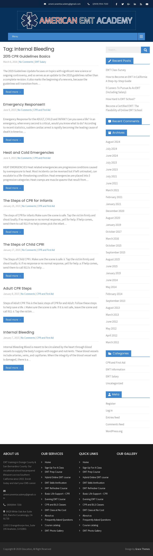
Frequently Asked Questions (59, 519)
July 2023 (111, 162)
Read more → (13, 92)
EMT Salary (40, 61)
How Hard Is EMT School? (120, 99)
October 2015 (113, 245)
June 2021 (112, 183)
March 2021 (112, 190)
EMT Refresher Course (56, 488)
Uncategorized (114, 383)
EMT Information (115, 369)
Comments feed (115, 424)
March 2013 (112, 314)
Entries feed (113, 417)
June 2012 (112, 321)
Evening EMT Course (55, 499)
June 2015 (112, 266)
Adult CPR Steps (17, 288)
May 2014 (111, 287)
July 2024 (111, 148)
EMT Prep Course (53, 471)
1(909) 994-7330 (100, 3)
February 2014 (114, 294)
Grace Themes (142, 549)
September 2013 (115, 301)
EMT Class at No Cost (55, 510)
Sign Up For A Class (54, 467)
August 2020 (113, 218)
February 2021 (114, 197)
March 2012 (112, 342)
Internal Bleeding (18, 332)
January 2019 (113, 225)
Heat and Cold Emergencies (28, 152)
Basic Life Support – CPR (57, 493)
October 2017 (114, 231)
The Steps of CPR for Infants (27, 200)
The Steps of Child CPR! (23, 244)
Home (48, 462)
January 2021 (113, 204)
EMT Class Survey (116, 70)
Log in (109, 410)
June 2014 (112, 280)
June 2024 (112, 155)
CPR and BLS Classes (55, 504)
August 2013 (113, 308)
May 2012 (111, 328)
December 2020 (115, 211)
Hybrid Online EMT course (58, 477)
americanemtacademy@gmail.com (64, 3)
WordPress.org (114, 431)
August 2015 (113, 259)
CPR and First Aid (41, 109)
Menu (15, 36)
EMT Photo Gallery (54, 530)
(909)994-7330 (14, 504)
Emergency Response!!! (24, 104)
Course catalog (52, 525)
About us (49, 515)
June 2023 (112, 169)
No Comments (26, 61)
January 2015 (113, 273)
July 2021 (111, 176)
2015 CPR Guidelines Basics (26, 56)
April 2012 (111, 335)
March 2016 (112, 238)
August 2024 (113, 142)
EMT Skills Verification (56, 482)
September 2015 (115, 252)
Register (111, 403)
